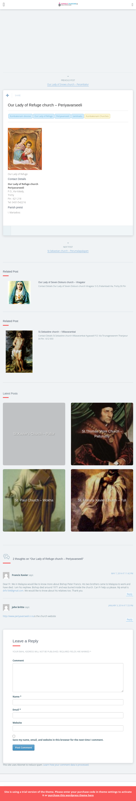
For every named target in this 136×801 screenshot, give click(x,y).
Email (17, 709)
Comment (18, 660)
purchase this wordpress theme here (71, 795)
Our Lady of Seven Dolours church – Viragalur (61, 282)
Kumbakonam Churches (97, 116)
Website (17, 722)
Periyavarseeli (62, 116)
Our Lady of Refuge (44, 116)
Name (17, 696)
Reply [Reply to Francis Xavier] (129, 594)
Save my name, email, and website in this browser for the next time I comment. (58, 739)
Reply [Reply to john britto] (129, 619)
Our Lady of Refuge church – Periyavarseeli (45, 105)
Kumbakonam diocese (20, 116)
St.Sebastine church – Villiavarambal (57, 332)
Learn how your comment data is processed (66, 764)
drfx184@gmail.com (13, 590)
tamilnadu (77, 116)
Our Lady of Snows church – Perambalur (68, 84)
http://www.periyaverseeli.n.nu (18, 616)
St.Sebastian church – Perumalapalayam (68, 251)
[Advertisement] (69, 42)
